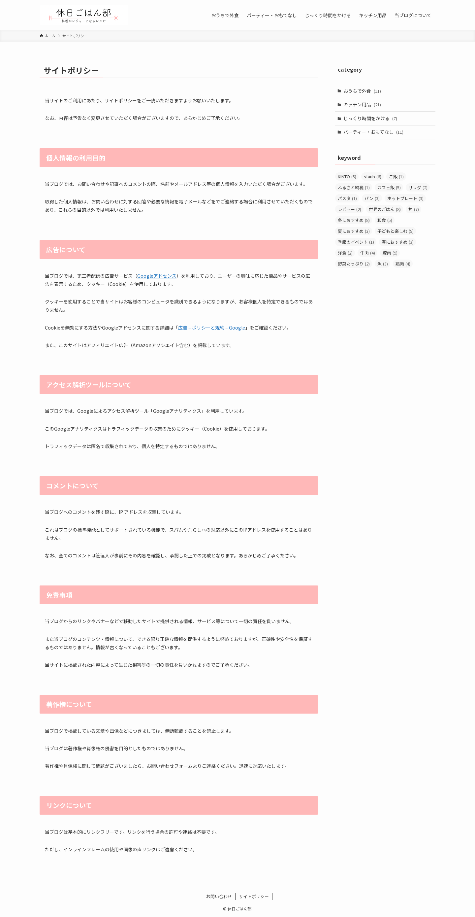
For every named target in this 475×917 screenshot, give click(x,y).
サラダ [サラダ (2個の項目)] (418, 187)
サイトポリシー (254, 896)
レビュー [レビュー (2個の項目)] (349, 209)
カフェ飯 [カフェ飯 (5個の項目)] (389, 187)
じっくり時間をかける (370, 118)
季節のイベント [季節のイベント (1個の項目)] (356, 242)
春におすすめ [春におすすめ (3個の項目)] (398, 242)
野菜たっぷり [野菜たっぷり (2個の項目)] (354, 264)
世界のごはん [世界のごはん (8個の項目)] (385, 209)
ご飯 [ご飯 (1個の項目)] (396, 176)
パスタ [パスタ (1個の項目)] (347, 198)
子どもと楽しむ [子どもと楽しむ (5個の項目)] (395, 231)
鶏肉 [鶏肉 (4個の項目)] (403, 264)
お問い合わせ (219, 896)
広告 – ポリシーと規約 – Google (211, 327)
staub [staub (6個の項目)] (372, 176)
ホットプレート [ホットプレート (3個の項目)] (405, 198)
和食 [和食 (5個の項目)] (384, 220)
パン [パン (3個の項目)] (372, 198)
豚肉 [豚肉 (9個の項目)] (390, 253)
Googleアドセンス (156, 275)
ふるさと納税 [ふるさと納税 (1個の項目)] (354, 187)
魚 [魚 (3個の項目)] (382, 264)
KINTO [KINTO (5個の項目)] (347, 176)
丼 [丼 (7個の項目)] (413, 209)
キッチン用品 (362, 104)
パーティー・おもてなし (373, 131)
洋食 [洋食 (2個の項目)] (345, 253)
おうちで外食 (362, 91)
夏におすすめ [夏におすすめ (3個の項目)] (354, 231)
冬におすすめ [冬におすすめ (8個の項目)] (354, 220)
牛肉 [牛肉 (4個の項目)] (367, 253)
